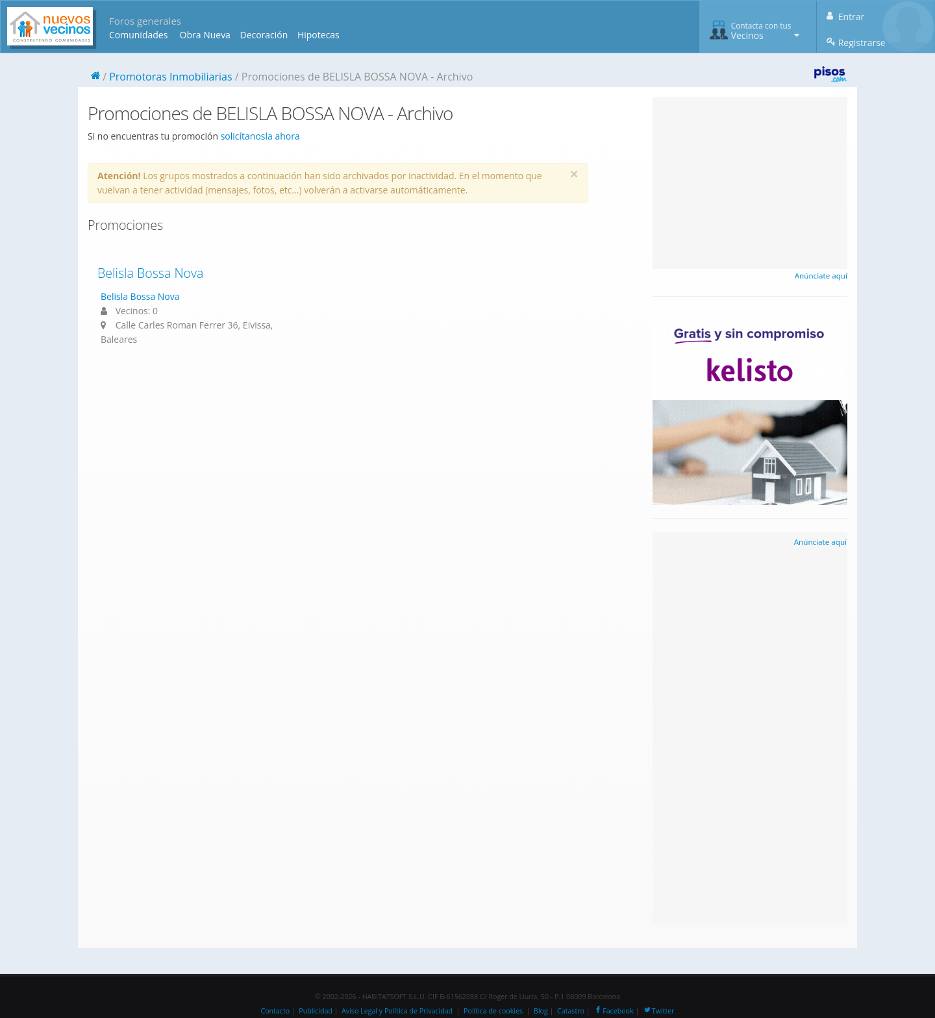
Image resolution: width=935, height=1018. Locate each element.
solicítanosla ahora (260, 136)
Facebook (613, 1010)
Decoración (264, 35)
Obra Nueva (205, 35)
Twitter (659, 1010)
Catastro (570, 1010)
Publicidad (315, 1010)
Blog (541, 1010)
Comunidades (138, 35)
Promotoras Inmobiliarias (170, 76)
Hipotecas (318, 35)
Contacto (275, 1010)
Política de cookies (493, 1010)
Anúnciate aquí (821, 275)
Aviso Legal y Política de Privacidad (397, 1010)
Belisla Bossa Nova (150, 273)
